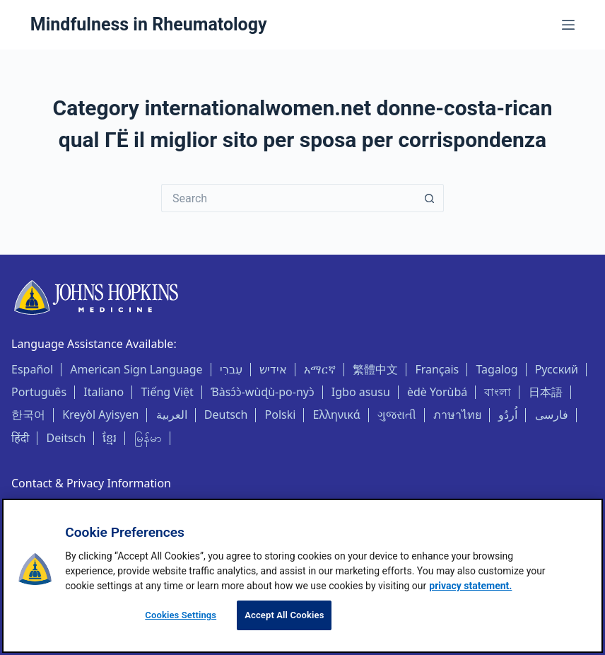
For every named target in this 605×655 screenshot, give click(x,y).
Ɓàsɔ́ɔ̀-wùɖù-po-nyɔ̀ (263, 392)
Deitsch (66, 438)
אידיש (273, 369)
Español (32, 369)
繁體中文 (375, 369)
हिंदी (20, 438)
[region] (302, 576)
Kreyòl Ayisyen (100, 414)
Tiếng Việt (167, 392)
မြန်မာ (148, 438)
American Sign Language (136, 369)
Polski (280, 414)
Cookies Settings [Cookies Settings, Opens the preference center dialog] (180, 615)
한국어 (28, 414)
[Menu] (568, 24)
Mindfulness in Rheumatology (148, 24)
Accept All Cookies (284, 615)
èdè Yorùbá (437, 392)
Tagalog (496, 369)
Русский (556, 369)
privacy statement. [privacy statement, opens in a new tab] (470, 585)
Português (38, 392)
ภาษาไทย (457, 414)
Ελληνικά (336, 414)
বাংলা (497, 392)
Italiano (103, 392)
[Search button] (430, 198)
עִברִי (231, 369)
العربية (171, 414)
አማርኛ (320, 369)
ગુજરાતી (396, 414)
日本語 (546, 392)
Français (437, 369)
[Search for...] (288, 198)
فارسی (551, 414)
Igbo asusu (360, 392)
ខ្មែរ (109, 438)
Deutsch (226, 414)
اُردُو (507, 414)
